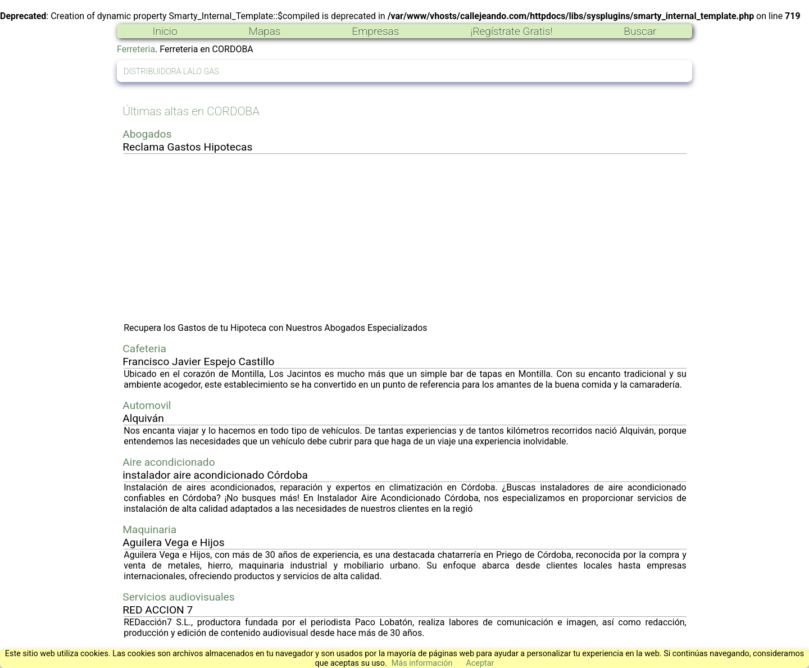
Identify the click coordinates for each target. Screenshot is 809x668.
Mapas (264, 31)
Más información (422, 663)
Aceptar (480, 663)
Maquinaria (149, 529)
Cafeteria (144, 348)
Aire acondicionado (168, 462)
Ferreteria (136, 49)
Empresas (375, 31)
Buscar (640, 31)
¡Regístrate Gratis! (511, 31)
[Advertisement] (405, 238)
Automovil (146, 405)
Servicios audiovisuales (178, 596)
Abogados (146, 134)
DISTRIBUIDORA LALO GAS (171, 71)
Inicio (164, 31)
